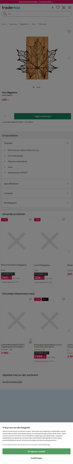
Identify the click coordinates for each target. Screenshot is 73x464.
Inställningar (36, 458)
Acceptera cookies (36, 451)
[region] (36, 443)
